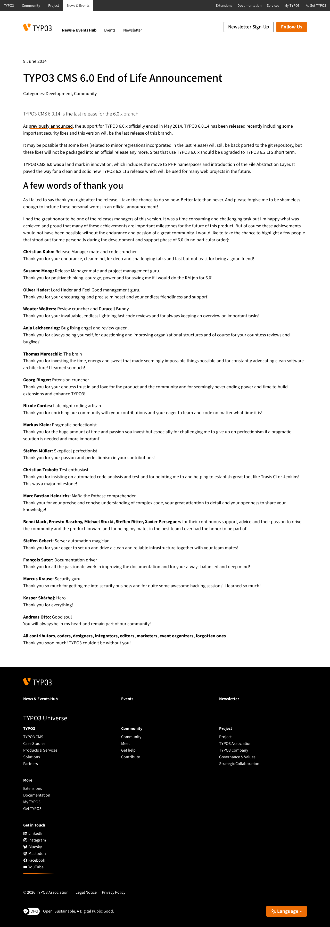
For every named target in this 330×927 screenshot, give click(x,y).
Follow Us (291, 27)
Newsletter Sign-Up (248, 27)
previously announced (51, 126)
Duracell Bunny (114, 309)
